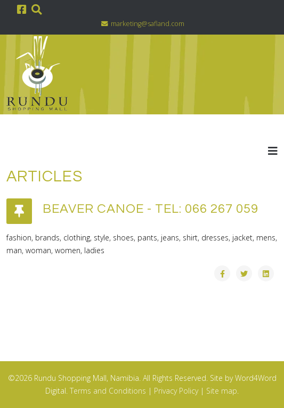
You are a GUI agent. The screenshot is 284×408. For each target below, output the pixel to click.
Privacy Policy (176, 391)
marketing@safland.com (147, 23)
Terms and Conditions (108, 391)
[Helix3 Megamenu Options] (273, 151)
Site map (221, 391)
